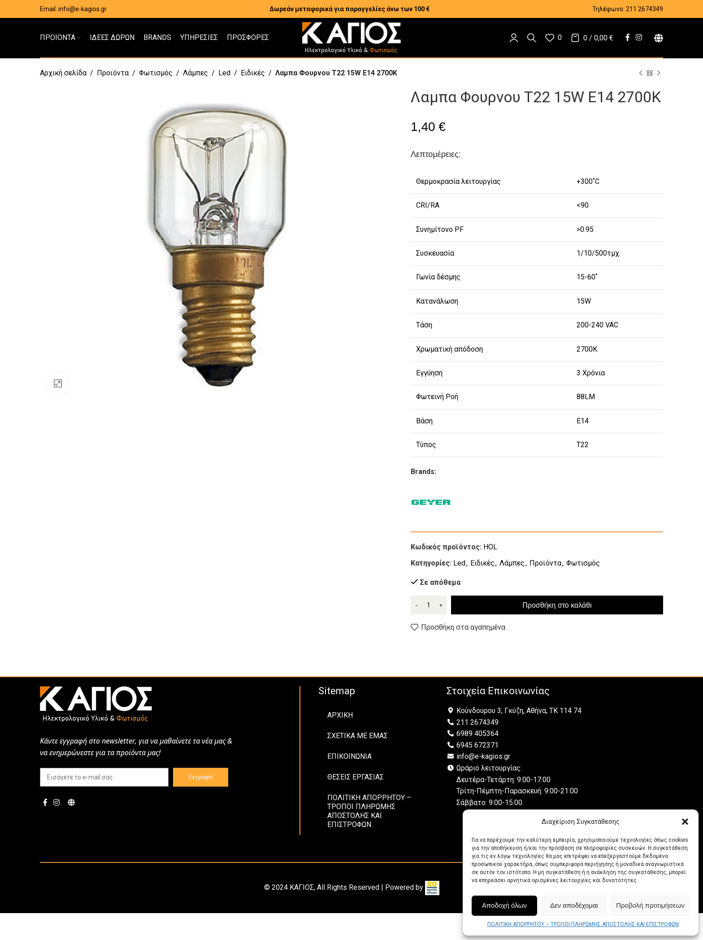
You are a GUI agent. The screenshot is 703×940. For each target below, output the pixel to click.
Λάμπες (195, 73)
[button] (685, 821)
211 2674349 (644, 9)
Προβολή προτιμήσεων (650, 905)
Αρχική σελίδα (63, 73)
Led (224, 73)
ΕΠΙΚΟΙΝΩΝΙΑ (349, 756)
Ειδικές (253, 73)
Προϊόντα (113, 73)
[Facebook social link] (627, 37)
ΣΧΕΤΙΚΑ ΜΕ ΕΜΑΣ (357, 735)
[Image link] (96, 703)
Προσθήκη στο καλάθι (556, 605)
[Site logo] (351, 37)
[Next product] (658, 73)
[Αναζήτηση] (532, 38)
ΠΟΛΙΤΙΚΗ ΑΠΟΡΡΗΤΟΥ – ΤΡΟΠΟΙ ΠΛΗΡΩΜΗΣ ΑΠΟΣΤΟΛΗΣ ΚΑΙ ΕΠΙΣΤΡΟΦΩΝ (583, 924)
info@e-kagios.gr (82, 9)
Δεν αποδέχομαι (574, 905)
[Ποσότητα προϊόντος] (428, 605)
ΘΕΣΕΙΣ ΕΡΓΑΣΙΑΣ (355, 777)
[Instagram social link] (639, 37)
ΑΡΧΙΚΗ (340, 715)
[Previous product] (640, 73)
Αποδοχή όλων (504, 905)
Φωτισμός (156, 73)
